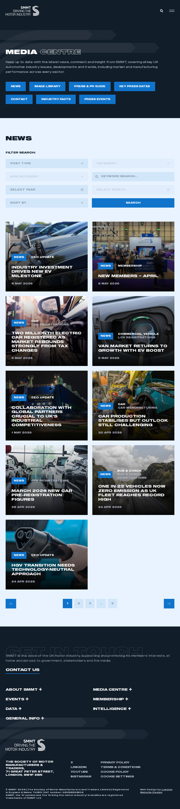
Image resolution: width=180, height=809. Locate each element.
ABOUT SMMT (22, 689)
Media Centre (110, 689)
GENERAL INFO (23, 718)
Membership (108, 699)
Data (11, 709)
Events (15, 699)
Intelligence (110, 709)
